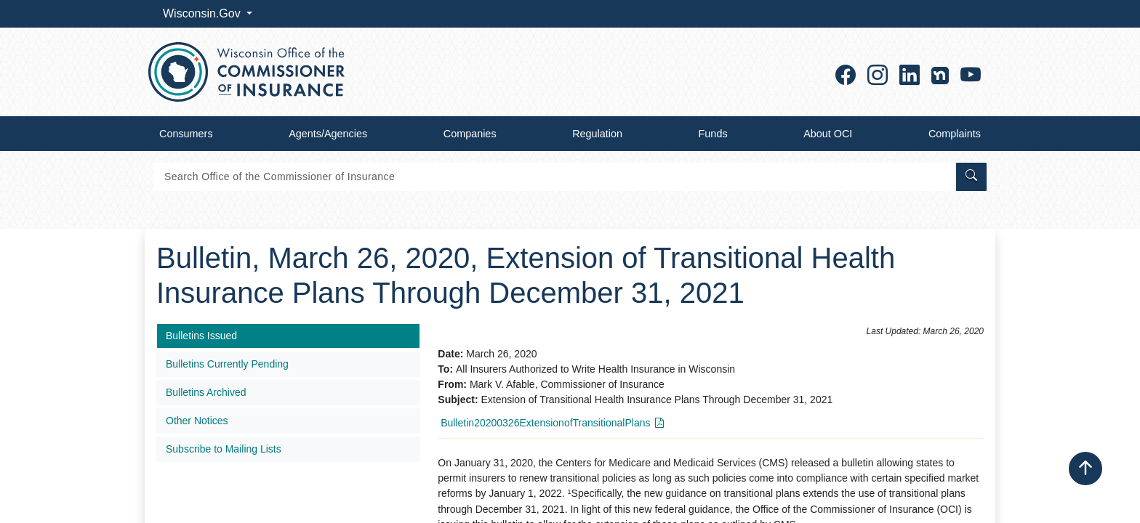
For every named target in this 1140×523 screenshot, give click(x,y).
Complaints (954, 133)
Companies (470, 133)
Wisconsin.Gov (203, 13)
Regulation (597, 133)
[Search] (553, 177)
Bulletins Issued (201, 335)
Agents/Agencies (328, 133)
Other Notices (197, 420)
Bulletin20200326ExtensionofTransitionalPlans (545, 423)
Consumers (186, 133)
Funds (713, 133)
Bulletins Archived (206, 392)
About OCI (827, 133)
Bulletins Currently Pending (227, 364)
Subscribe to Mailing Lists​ (223, 449)
